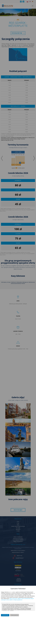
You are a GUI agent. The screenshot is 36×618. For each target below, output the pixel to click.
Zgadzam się (5, 615)
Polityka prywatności (14, 615)
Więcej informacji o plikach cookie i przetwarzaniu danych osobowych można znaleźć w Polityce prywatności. (17, 599)
